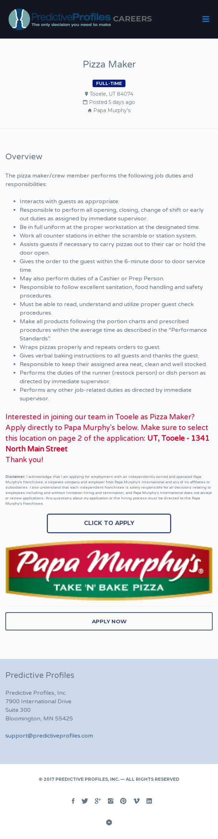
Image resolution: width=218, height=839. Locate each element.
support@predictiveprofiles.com (49, 735)
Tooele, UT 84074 (111, 94)
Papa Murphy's (111, 110)
